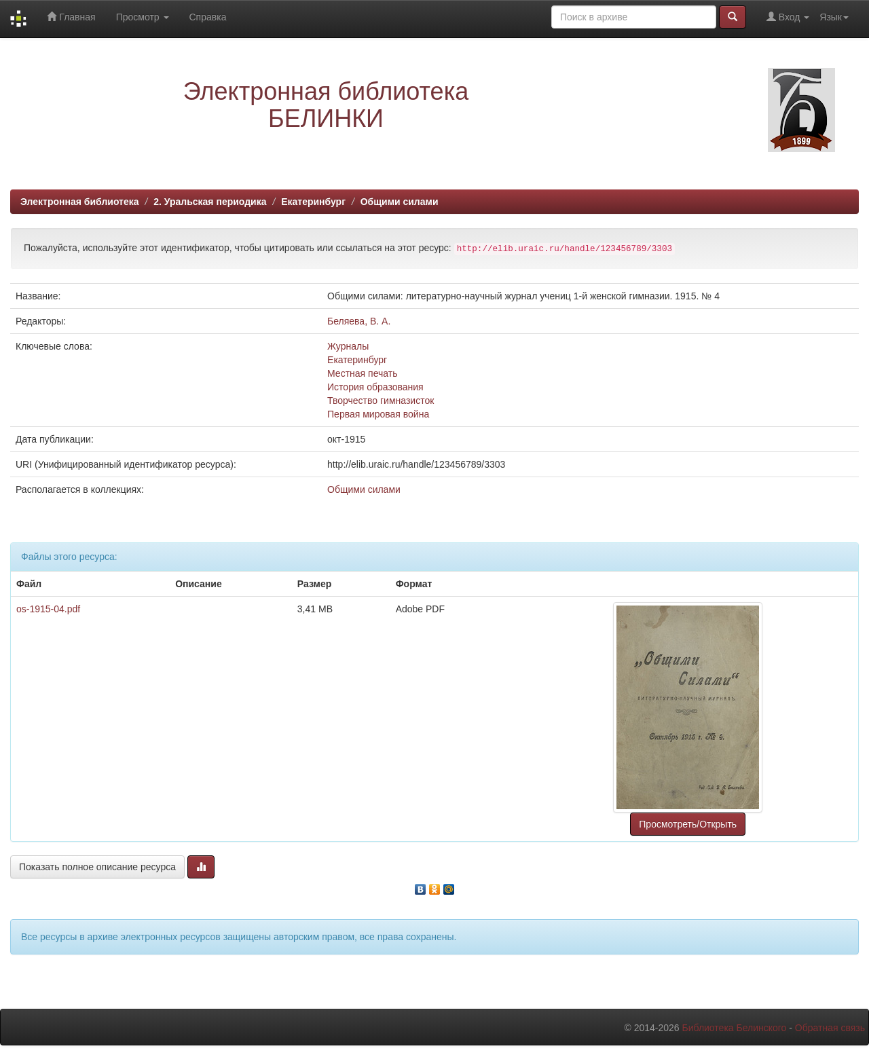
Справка (208, 17)
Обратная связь (830, 1027)
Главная (71, 16)
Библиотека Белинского (734, 1027)
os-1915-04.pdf (48, 608)
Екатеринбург (313, 201)
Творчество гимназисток (380, 400)
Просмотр (142, 17)
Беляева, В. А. (358, 321)
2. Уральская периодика (209, 201)
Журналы (348, 346)
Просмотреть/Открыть (688, 824)
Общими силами (399, 201)
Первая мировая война (378, 414)
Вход (787, 16)
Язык (834, 17)
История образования (375, 387)
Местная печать (362, 373)
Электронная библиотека (79, 201)
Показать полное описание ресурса (97, 866)
